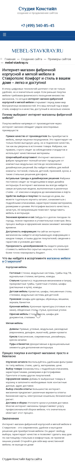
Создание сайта (31, 59)
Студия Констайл (38, 8)
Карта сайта (34, 459)
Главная (10, 59)
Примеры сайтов (59, 59)
